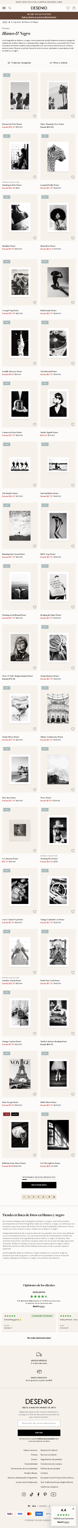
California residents (49, 1487)
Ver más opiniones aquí (39, 1338)
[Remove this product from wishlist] (35, 116)
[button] (63, 1516)
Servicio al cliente (49, 1455)
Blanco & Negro (31, 22)
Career (34, 1459)
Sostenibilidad (31, 1464)
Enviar (39, 1432)
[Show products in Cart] (74, 8)
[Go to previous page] (24, 1197)
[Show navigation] (4, 8)
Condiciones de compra (51, 1464)
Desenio (47, 1520)
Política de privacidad (45, 1439)
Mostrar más (39, 1185)
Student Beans (30, 1473)
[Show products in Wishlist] (68, 8)
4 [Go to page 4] (43, 1197)
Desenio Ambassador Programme (22, 1478)
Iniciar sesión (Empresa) (26, 1482)
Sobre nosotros (30, 1450)
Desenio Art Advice (49, 1450)
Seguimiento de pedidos (51, 1459)
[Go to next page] (54, 1197)
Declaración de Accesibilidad (24, 1468)
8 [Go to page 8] (49, 1197)
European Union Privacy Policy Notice (57, 1478)
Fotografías (16, 22)
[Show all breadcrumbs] (5, 22)
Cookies (44, 1473)
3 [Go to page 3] (38, 1197)
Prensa (34, 1455)
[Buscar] (10, 8)
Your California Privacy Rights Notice (57, 1482)
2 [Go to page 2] (33, 1197)
